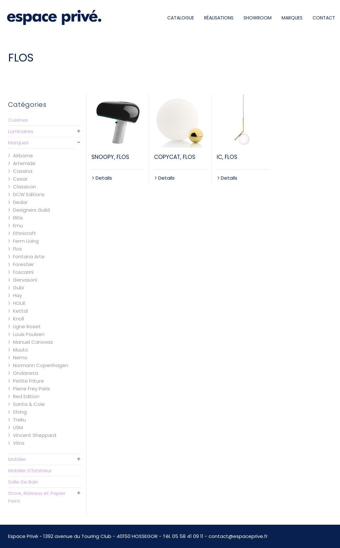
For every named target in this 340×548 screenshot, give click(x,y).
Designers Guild (31, 210)
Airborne (23, 155)
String (20, 411)
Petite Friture (28, 380)
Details (104, 177)
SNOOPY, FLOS (110, 157)
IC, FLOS (227, 157)
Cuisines (18, 120)
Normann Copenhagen (40, 365)
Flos (17, 248)
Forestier (23, 264)
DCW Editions (29, 194)
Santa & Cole (29, 404)
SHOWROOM (257, 18)
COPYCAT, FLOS (174, 157)
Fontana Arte (29, 256)
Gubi (18, 287)
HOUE (19, 303)
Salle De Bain (23, 481)
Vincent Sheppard (34, 435)
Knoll (18, 318)
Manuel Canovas (33, 342)
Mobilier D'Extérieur (30, 470)
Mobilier (17, 459)
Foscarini (23, 272)
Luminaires (20, 131)
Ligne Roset (27, 326)
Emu (18, 225)
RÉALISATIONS (218, 18)
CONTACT (324, 18)
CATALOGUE (180, 18)
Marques (18, 142)
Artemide (24, 163)
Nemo (20, 357)
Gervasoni (25, 279)
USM (18, 427)
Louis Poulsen (29, 334)
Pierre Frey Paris (31, 388)
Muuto (20, 349)
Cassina (22, 171)
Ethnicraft (24, 233)
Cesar (20, 178)
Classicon (24, 186)
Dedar (20, 202)
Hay (17, 295)
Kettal (20, 311)
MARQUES (292, 18)
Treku (19, 419)
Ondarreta (25, 373)
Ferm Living (26, 241)
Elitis (18, 217)
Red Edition (26, 396)
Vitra (18, 443)
